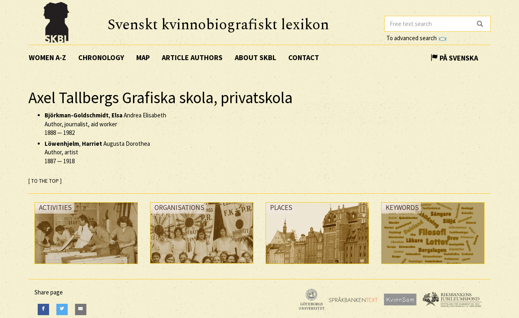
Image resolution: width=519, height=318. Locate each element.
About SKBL (255, 57)
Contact (303, 57)
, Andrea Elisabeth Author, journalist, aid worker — (105, 123)
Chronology (101, 57)
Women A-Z (47, 57)
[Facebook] (43, 309)
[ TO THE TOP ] (45, 180)
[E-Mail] (80, 309)
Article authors (192, 57)
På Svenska (454, 58)
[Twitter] (62, 309)
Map (143, 57)
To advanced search (416, 38)
